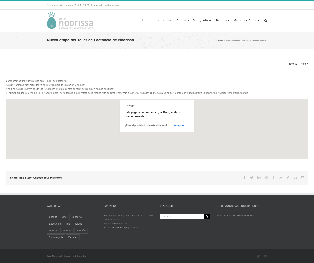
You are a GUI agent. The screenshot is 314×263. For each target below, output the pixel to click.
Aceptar (179, 125)
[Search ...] (182, 216)
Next (303, 63)
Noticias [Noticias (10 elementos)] (53, 230)
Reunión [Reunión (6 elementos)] (81, 230)
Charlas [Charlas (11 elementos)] (53, 217)
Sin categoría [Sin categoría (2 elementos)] (56, 237)
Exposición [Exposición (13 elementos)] (55, 223)
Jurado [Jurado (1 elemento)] (78, 223)
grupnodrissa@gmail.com (106, 4)
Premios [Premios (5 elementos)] (67, 230)
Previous (292, 63)
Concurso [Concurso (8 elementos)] (77, 217)
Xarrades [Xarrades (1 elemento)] (72, 237)
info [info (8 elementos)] (68, 223)
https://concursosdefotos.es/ (238, 215)
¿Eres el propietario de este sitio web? (146, 125)
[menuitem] (149, 21)
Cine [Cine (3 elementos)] (64, 217)
